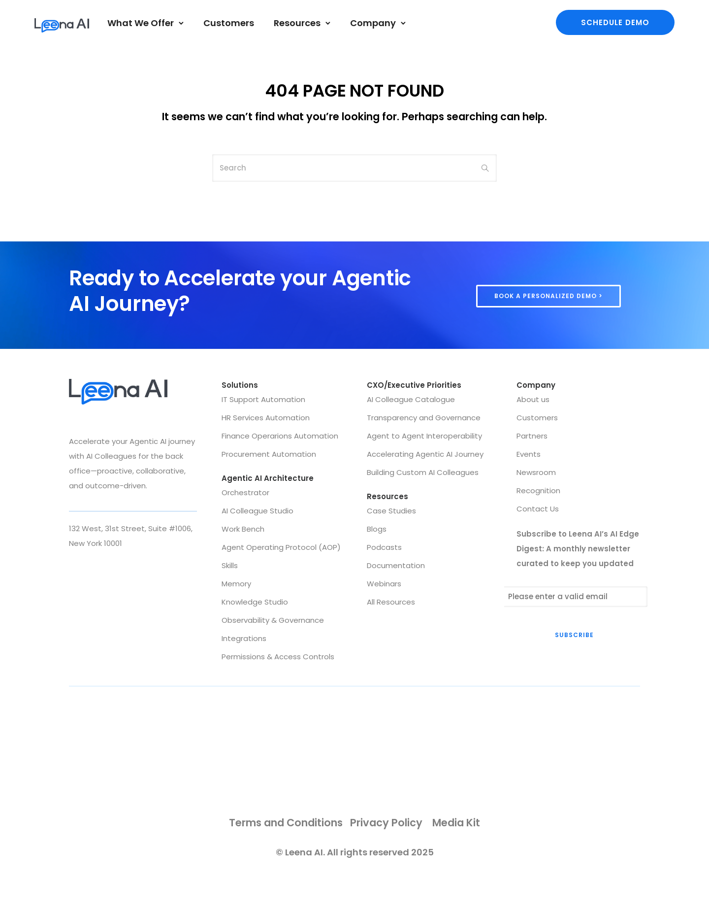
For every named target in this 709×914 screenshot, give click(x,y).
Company (373, 23)
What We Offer (140, 23)
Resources (297, 23)
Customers (228, 23)
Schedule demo (615, 22)
